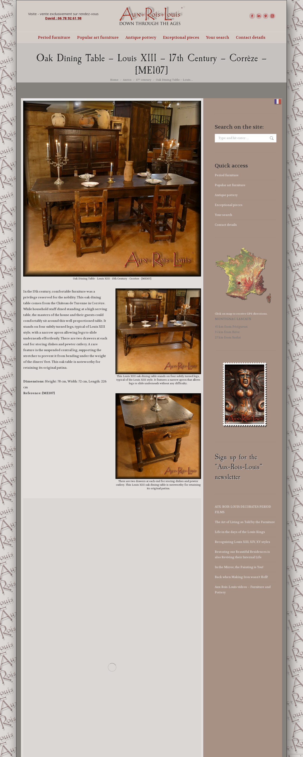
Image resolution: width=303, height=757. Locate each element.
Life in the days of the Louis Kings (240, 532)
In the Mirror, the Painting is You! (239, 567)
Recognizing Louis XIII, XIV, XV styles (242, 542)
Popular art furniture (230, 185)
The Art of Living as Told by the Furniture (245, 522)
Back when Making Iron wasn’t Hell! (241, 577)
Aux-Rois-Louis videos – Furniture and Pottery (243, 589)
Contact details (226, 225)
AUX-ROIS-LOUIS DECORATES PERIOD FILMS (243, 509)
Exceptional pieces (228, 205)
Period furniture (227, 175)
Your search (223, 215)
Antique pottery (226, 195)
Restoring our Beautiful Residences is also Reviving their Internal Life (242, 554)
